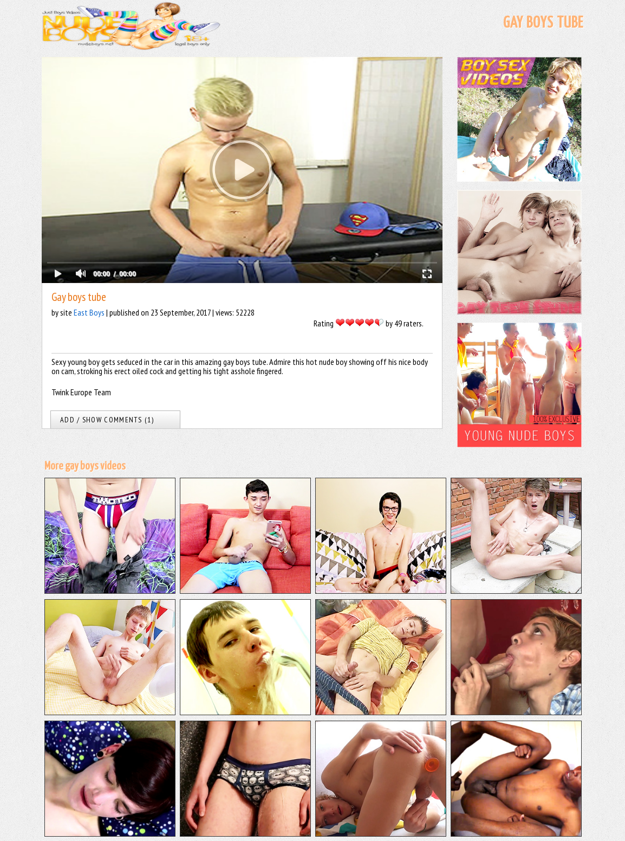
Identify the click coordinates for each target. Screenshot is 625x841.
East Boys (89, 312)
